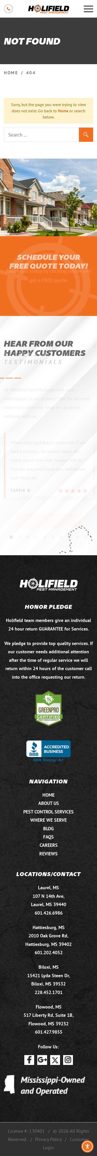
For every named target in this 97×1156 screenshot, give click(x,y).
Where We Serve (48, 820)
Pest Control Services (48, 812)
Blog (48, 829)
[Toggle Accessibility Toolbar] (87, 1146)
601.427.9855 (48, 1032)
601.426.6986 (49, 913)
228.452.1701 (49, 992)
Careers (49, 845)
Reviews (48, 854)
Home (63, 110)
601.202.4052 (49, 952)
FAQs (48, 837)
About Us (48, 803)
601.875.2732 (8, 8)
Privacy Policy (48, 1139)
